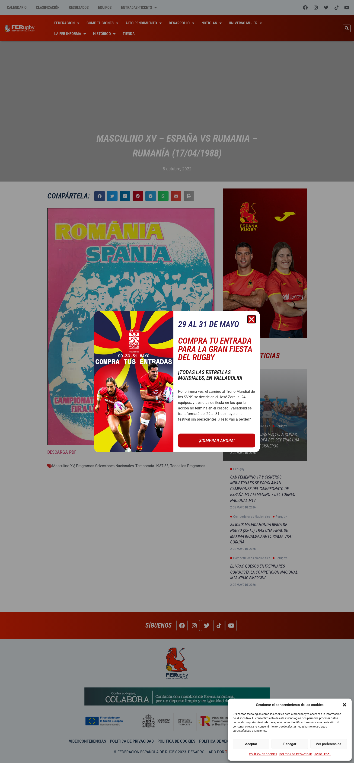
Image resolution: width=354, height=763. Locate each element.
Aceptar (251, 744)
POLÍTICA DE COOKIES (263, 754)
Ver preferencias (328, 744)
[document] (177, 381)
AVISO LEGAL (322, 754)
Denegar (289, 744)
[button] (344, 704)
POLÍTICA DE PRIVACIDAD (295, 754)
